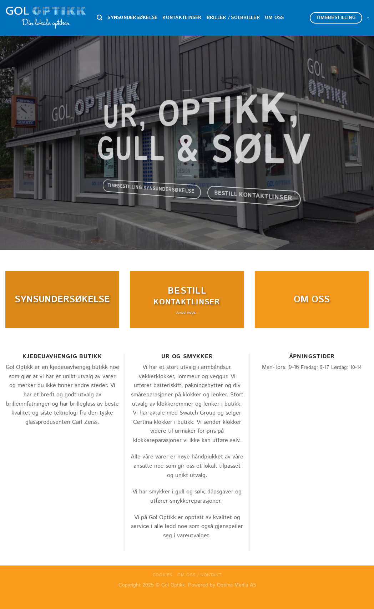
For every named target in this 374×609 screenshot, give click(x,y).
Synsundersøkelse (132, 17)
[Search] (99, 18)
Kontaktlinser (181, 17)
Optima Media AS (236, 585)
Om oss (274, 17)
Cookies (162, 575)
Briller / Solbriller (233, 17)
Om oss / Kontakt (199, 575)
